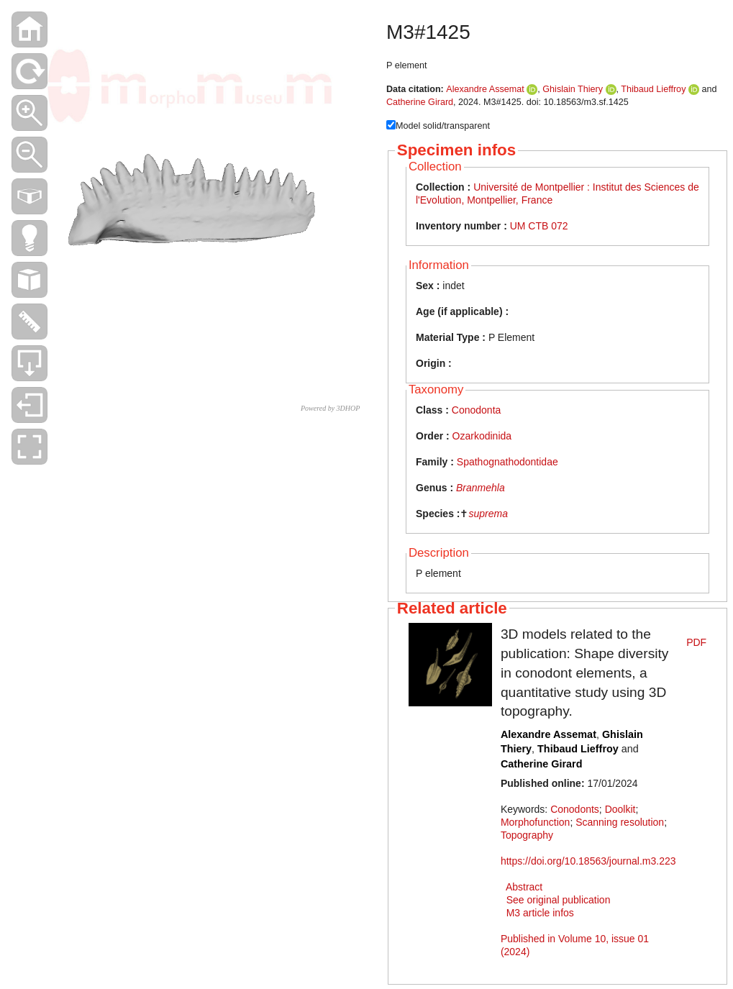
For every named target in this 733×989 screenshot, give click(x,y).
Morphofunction (535, 822)
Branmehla (480, 487)
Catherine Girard (419, 102)
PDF (696, 642)
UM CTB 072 (539, 226)
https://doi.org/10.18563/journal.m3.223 (588, 861)
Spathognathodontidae (507, 462)
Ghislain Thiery (572, 89)
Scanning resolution (619, 822)
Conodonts (574, 809)
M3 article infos (540, 913)
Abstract (524, 887)
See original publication (558, 900)
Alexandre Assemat (485, 89)
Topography (527, 835)
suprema (487, 513)
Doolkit (620, 809)
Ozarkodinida (482, 436)
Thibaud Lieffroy (653, 89)
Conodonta (476, 410)
